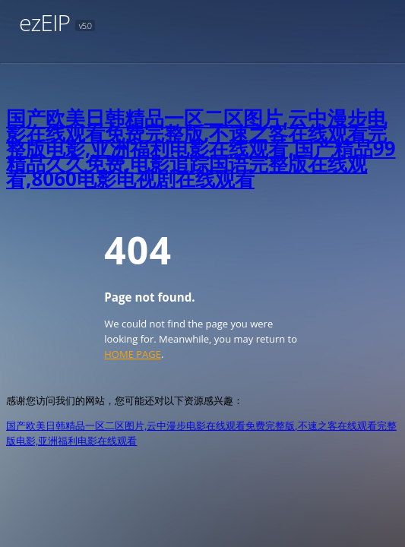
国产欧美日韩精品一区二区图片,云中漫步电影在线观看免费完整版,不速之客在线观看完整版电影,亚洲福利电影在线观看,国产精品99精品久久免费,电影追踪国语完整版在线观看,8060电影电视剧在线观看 (201, 148)
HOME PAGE (132, 354)
